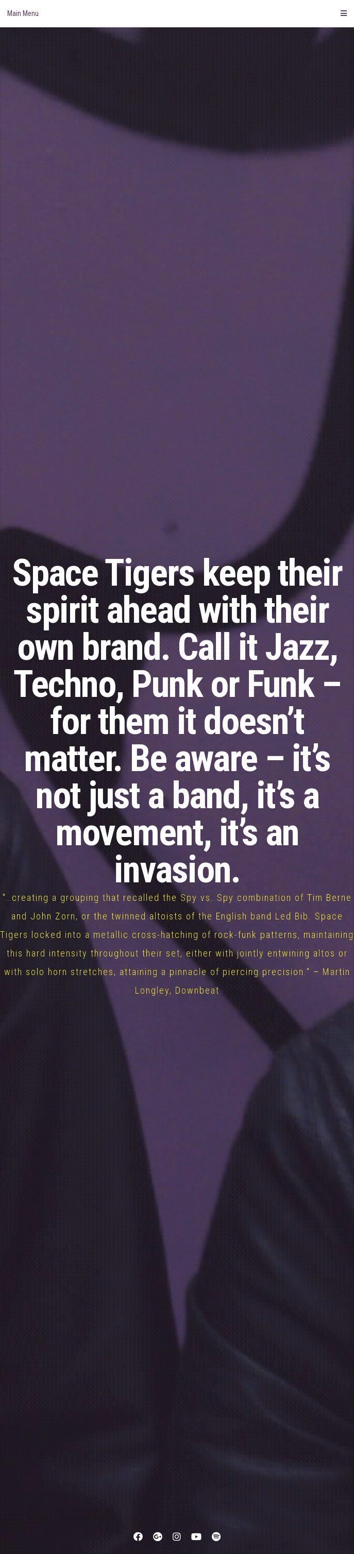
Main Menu (177, 13)
